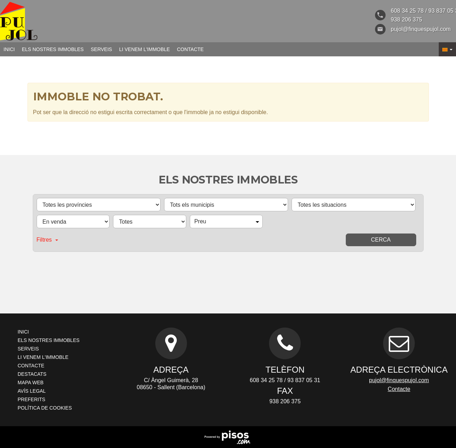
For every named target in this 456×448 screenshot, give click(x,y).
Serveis (101, 49)
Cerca (381, 240)
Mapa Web (31, 382)
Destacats (32, 374)
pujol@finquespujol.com (399, 380)
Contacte (190, 49)
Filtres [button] (47, 240)
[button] (447, 49)
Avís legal (32, 391)
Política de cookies (45, 408)
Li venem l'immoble (144, 49)
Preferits (31, 399)
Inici (9, 49)
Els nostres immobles (53, 49)
